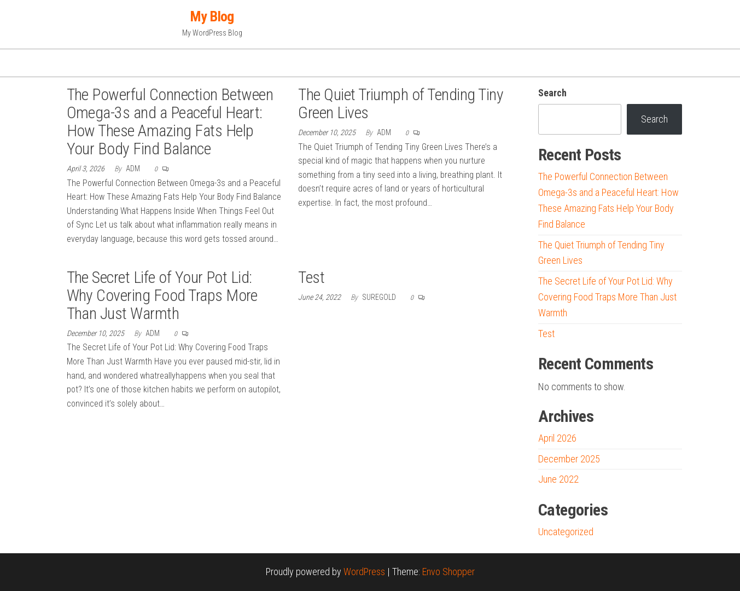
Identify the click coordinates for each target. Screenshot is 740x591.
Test (311, 277)
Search (552, 93)
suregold (380, 297)
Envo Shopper (448, 571)
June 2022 (558, 479)
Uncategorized (565, 531)
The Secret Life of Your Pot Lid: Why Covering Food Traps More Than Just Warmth (162, 295)
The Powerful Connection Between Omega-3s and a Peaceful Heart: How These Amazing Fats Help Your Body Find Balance (170, 121)
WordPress (364, 571)
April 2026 (557, 438)
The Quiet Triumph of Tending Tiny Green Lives (400, 103)
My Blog (212, 16)
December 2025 (569, 459)
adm (134, 168)
